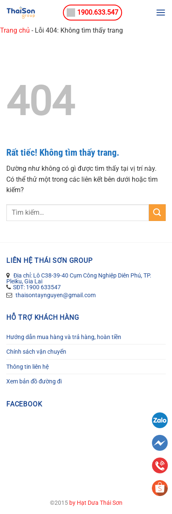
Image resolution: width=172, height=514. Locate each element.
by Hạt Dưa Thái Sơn (95, 502)
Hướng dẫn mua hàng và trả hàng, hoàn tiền (63, 337)
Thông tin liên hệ (27, 366)
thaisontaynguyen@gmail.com (55, 295)
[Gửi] (157, 212)
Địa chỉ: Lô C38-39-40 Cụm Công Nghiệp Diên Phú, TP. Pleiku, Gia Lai (78, 278)
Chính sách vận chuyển (36, 351)
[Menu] (161, 12)
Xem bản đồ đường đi (34, 381)
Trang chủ (15, 30)
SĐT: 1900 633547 (37, 287)
